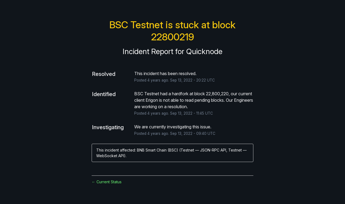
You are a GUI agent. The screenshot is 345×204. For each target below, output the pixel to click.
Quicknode (204, 51)
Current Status (107, 182)
